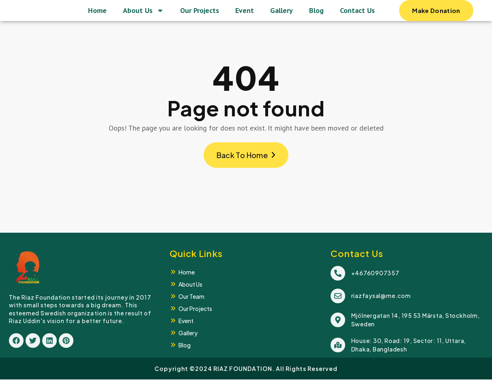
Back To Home (246, 165)
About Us (143, 16)
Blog (316, 15)
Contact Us (357, 15)
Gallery (281, 15)
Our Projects (199, 15)
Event (244, 15)
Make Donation (436, 19)
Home (97, 15)
